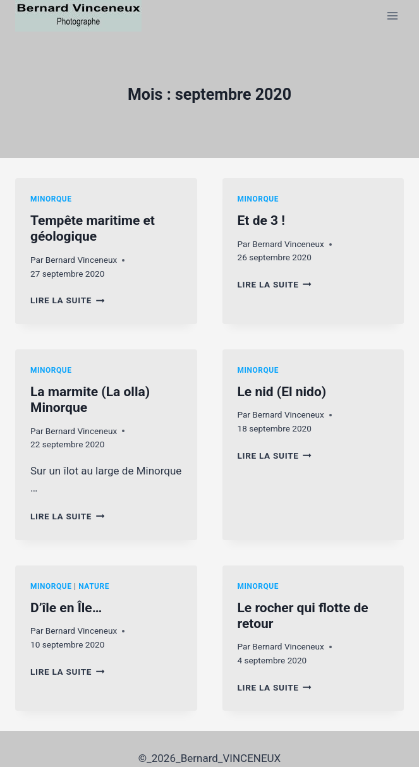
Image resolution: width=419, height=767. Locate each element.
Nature (93, 586)
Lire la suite (67, 300)
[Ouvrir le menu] (392, 15)
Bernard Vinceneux (81, 260)
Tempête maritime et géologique (92, 228)
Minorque (51, 199)
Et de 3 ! (261, 220)
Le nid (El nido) (282, 391)
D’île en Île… (66, 607)
